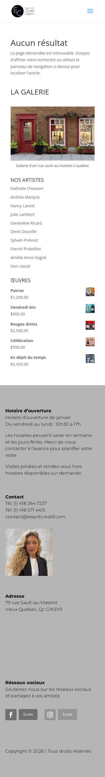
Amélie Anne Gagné (28, 257)
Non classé (20, 266)
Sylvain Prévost (24, 240)
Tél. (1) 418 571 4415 (25, 510)
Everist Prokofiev (26, 248)
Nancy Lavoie (23, 205)
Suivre (28, 714)
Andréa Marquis (25, 197)
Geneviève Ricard (26, 223)
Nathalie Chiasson (27, 188)
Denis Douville (24, 231)
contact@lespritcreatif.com (35, 516)
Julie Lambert (23, 214)
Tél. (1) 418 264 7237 (26, 503)
